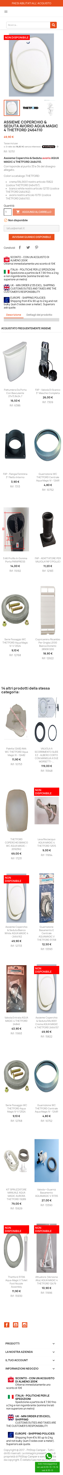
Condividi (19, 247)
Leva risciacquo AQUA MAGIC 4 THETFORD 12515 (46, 842)
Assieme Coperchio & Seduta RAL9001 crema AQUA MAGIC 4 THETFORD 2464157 (47, 1022)
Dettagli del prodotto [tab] (39, 315)
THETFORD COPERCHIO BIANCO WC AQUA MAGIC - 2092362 (16, 844)
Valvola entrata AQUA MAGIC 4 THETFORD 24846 (16, 1021)
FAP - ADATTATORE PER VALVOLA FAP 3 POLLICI (48, 560)
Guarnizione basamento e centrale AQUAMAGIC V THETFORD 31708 (46, 933)
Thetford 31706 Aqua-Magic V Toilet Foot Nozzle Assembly (16, 1281)
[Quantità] (8, 212)
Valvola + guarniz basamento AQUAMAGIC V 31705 (46, 1193)
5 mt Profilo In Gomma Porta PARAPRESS (15, 560)
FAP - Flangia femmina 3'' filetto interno (15, 475)
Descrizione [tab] (13, 315)
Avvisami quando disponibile (31, 237)
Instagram (24, 1324)
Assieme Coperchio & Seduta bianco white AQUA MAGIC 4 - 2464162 (16, 931)
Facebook (6, 1324)
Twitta (28, 247)
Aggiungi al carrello (33, 212)
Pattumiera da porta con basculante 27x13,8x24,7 (15, 393)
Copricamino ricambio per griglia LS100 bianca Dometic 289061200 (47, 644)
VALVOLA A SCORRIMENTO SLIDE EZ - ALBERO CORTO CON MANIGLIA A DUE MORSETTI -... (46, 755)
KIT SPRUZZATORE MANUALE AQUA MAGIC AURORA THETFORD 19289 (16, 1194)
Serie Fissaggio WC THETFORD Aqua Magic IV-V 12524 (15, 642)
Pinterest (36, 247)
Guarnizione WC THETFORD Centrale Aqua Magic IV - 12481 (48, 477)
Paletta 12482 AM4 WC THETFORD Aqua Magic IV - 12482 (16, 752)
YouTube (15, 1324)
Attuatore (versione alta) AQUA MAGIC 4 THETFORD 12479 (46, 1280)
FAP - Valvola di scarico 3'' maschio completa (47, 391)
